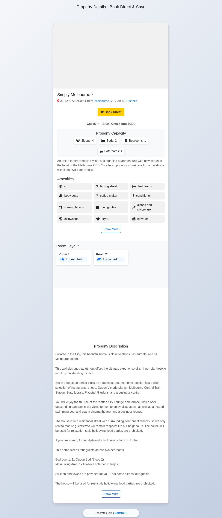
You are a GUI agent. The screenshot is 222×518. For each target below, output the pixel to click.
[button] (110, 56)
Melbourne (102, 101)
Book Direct (110, 112)
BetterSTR (121, 512)
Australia (131, 101)
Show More (111, 229)
